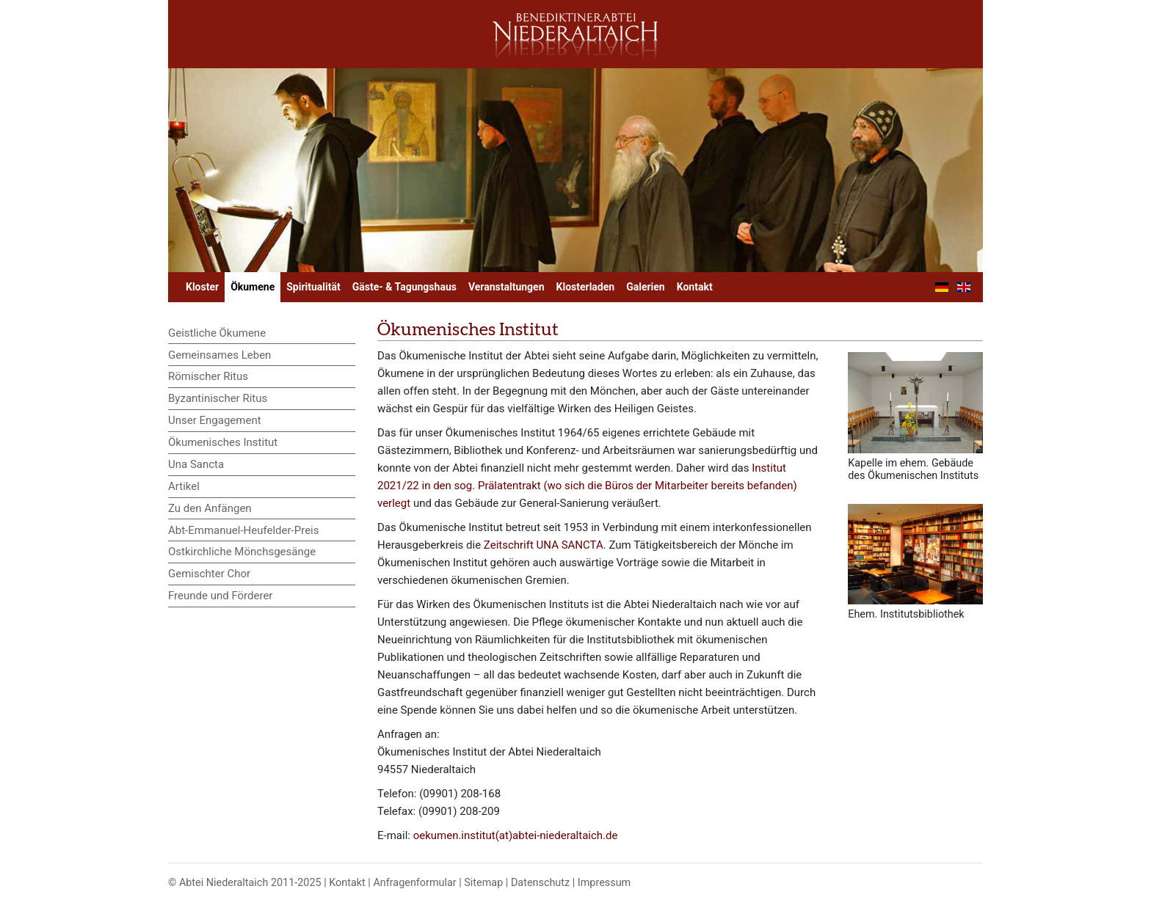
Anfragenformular (414, 883)
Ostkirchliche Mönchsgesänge (242, 551)
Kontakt (695, 287)
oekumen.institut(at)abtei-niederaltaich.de (515, 835)
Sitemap (483, 883)
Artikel (184, 486)
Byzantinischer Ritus (217, 398)
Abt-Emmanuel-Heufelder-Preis (243, 530)
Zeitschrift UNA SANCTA (543, 545)
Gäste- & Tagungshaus (404, 287)
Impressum (604, 883)
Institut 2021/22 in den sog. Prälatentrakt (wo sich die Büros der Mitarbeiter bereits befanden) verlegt (587, 485)
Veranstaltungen (506, 287)
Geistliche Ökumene (217, 333)
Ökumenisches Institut (222, 442)
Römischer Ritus (208, 376)
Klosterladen (585, 287)
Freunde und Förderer (220, 595)
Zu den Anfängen (210, 508)
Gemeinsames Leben (219, 355)
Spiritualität (313, 287)
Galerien (645, 287)
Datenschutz (540, 883)
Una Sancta (196, 464)
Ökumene (252, 287)
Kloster (202, 287)
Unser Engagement (214, 420)
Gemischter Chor (209, 573)
